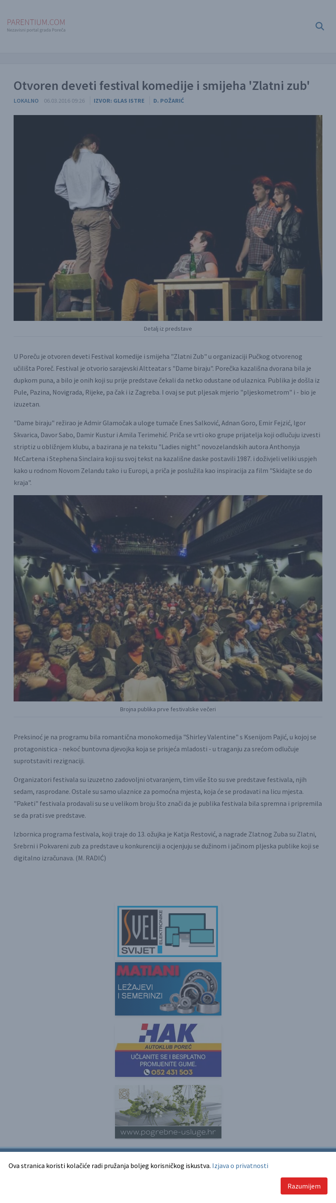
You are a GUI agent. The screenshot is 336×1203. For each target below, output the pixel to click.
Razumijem (304, 1186)
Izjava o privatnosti (240, 1165)
